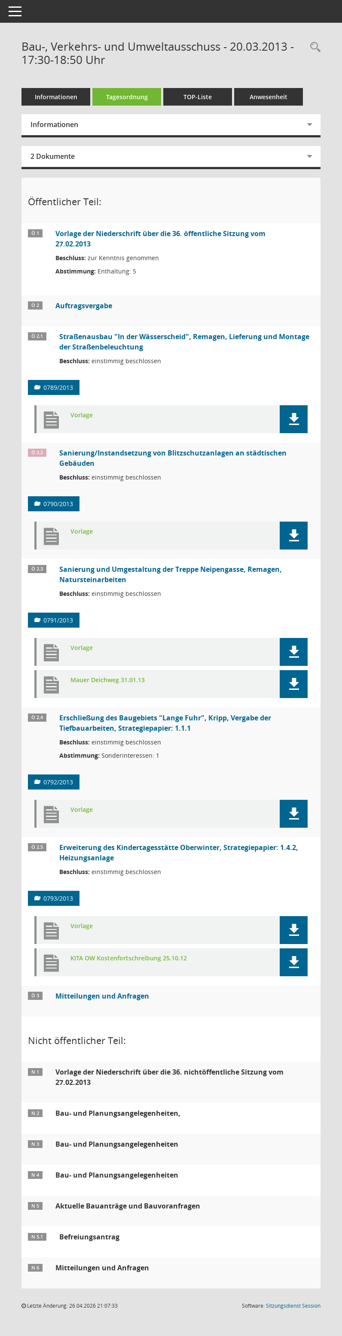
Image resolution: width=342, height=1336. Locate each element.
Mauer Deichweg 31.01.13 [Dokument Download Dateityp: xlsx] (107, 680)
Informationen (56, 97)
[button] (294, 419)
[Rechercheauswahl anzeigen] (313, 47)
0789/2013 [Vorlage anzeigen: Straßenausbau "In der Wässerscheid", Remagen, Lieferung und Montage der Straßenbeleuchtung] (58, 387)
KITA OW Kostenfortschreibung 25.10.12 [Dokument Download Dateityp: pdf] (128, 958)
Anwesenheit (268, 97)
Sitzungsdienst (293, 1305)
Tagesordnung (127, 97)
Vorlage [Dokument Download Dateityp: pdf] (81, 415)
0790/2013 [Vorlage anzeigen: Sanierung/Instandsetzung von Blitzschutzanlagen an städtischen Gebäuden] (58, 504)
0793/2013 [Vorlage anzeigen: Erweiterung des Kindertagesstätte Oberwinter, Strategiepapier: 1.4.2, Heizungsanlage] (58, 898)
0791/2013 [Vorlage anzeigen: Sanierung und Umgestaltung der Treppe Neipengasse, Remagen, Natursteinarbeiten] (58, 620)
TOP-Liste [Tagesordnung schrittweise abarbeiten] (197, 97)
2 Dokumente (53, 156)
